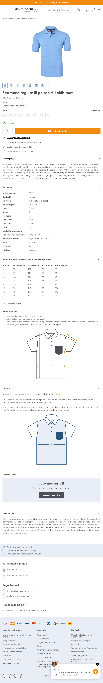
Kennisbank (42, 635)
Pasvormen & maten (14, 563)
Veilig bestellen (9, 640)
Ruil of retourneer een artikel (20, 591)
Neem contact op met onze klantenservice (27, 610)
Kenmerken (7, 187)
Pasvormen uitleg (15, 569)
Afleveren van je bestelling (14, 648)
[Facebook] (4, 676)
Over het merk (9, 513)
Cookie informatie (45, 653)
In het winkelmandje (57, 131)
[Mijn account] (86, 9)
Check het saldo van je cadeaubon (81, 636)
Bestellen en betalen (12, 630)
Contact (75, 630)
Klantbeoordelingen (11, 659)
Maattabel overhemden (48, 661)
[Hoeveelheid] (7, 131)
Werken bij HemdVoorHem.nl (84, 648)
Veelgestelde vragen (80, 640)
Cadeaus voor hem (11, 663)
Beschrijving (8, 158)
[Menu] (4, 9)
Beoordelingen (9, 474)
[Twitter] (9, 676)
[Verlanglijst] (92, 9)
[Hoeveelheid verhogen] (11, 131)
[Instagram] (20, 676)
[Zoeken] (78, 9)
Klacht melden (77, 652)
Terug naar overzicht (11, 19)
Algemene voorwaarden (48, 650)
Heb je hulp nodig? (14, 604)
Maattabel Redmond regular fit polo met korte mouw (26, 259)
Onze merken (43, 638)
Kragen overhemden (46, 642)
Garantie (6, 655)
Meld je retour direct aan (18, 596)
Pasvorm (6, 388)
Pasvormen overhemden (18, 575)
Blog (39, 646)
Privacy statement (45, 657)
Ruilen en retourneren (12, 652)
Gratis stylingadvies (79, 655)
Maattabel (96, 110)
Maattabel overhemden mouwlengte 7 (48, 666)
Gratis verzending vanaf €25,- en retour (16, 636)
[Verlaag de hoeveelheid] (4, 131)
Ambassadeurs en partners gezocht (83, 660)
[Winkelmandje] (98, 9)
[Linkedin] (15, 676)
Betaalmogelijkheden (12, 644)
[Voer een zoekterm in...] (62, 9)
